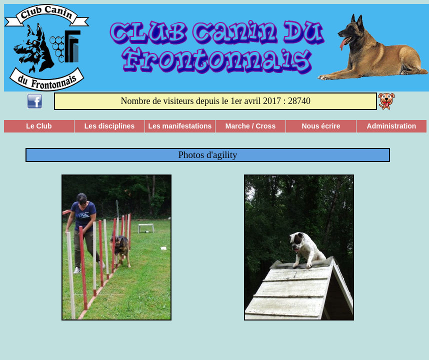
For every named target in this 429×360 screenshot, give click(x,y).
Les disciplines (109, 126)
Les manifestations (180, 126)
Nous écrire (321, 126)
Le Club (39, 126)
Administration (391, 126)
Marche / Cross (251, 126)
